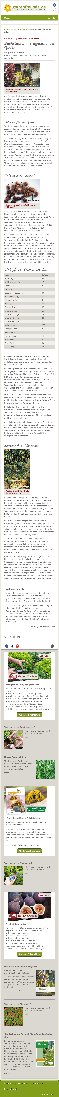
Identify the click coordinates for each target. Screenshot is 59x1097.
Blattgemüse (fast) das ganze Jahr (22, 684)
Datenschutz (22, 1083)
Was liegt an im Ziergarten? (17, 1003)
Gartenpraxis (8, 29)
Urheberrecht (37, 1083)
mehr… (28, 737)
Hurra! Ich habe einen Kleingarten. (21, 966)
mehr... (7, 1073)
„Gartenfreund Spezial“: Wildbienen (23, 818)
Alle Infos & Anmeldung (29, 714)
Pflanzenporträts (21, 29)
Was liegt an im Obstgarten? (18, 863)
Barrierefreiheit (10, 1089)
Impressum (9, 1083)
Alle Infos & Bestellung (29, 850)
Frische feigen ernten (16, 923)
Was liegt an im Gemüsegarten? (19, 727)
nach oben (48, 1094)
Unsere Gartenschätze (15, 757)
